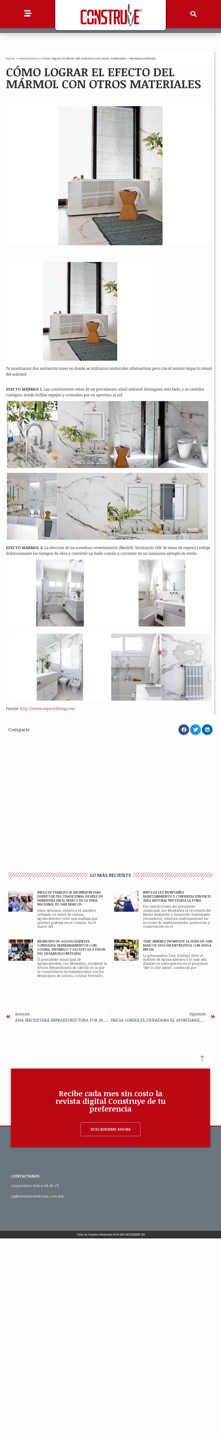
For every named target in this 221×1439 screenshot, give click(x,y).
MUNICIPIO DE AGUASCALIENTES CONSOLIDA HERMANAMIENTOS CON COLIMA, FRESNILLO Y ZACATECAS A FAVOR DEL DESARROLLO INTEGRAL (71, 947)
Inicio (10, 58)
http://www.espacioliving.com (47, 708)
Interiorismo (28, 58)
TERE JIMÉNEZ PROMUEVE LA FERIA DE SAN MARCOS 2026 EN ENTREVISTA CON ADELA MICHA (177, 945)
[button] (193, 14)
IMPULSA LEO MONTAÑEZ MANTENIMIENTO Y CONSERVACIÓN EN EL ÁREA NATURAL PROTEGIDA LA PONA (177, 896)
